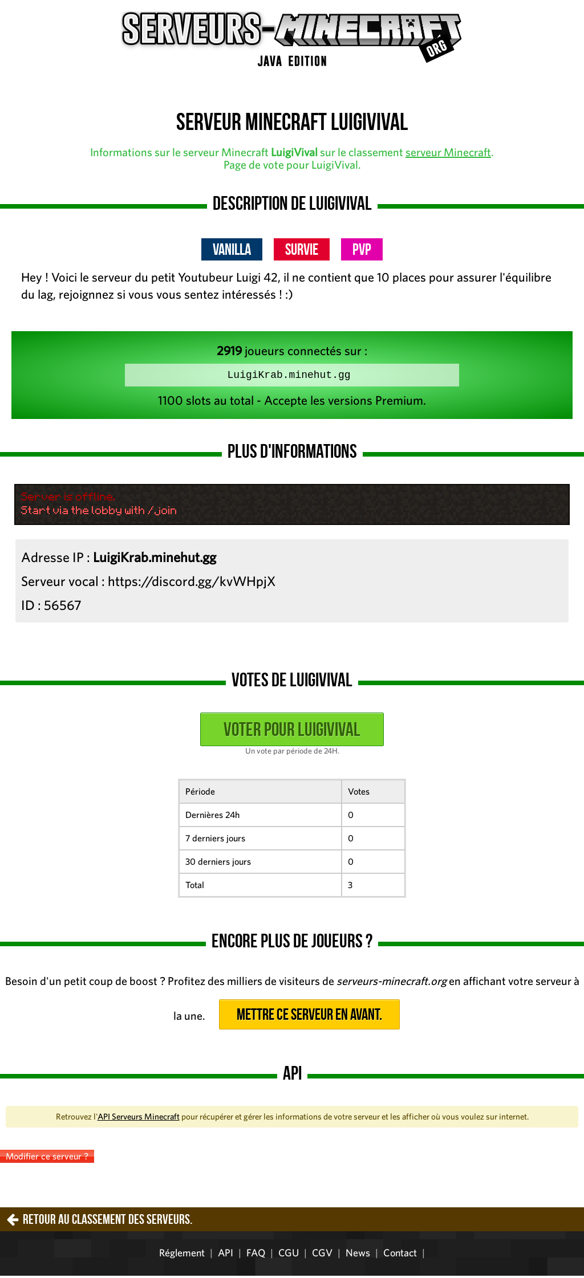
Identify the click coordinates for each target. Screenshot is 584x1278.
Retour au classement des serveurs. (107, 1221)
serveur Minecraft (448, 151)
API (225, 1255)
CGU (288, 1255)
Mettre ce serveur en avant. (309, 1016)
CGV (322, 1255)
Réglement (182, 1255)
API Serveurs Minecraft (139, 1119)
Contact (400, 1255)
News (358, 1255)
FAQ (255, 1255)
